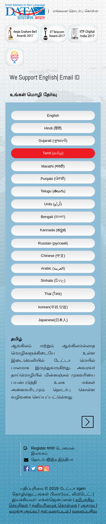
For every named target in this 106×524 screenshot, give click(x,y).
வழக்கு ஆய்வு (23, 510)
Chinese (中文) (53, 256)
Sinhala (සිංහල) (53, 280)
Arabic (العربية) (53, 268)
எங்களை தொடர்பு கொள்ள (75, 11)
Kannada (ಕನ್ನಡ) (53, 230)
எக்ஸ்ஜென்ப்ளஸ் (55, 499)
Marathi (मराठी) (53, 166)
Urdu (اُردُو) (53, 204)
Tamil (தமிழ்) (53, 153)
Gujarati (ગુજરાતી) (53, 140)
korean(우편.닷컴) (53, 307)
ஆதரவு (88, 505)
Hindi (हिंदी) (53, 128)
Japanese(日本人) (53, 320)
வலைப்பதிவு (84, 510)
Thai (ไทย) (53, 294)
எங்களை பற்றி (32, 11)
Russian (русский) (53, 243)
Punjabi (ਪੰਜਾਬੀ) (53, 179)
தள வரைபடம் (55, 510)
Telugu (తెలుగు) (53, 191)
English (53, 115)
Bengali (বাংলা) (53, 217)
